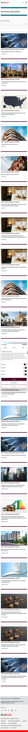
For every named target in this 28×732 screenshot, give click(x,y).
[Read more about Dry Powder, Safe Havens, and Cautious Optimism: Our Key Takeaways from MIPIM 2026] (14, 324)
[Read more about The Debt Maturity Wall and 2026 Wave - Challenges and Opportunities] (14, 575)
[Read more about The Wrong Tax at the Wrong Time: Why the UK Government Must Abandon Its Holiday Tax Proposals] (14, 230)
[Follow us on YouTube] (5, 710)
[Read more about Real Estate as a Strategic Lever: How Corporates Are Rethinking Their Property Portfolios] (14, 639)
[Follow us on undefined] (2, 710)
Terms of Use (14, 727)
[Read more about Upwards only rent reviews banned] (14, 138)
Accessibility (3, 720)
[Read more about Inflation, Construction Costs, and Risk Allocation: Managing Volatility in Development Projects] (14, 479)
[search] (26, 24)
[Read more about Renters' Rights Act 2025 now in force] (14, 168)
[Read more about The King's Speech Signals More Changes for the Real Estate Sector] (14, 76)
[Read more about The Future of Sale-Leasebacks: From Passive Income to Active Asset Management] (14, 387)
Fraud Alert (24, 720)
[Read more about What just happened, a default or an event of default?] (14, 449)
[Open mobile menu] (26, 2)
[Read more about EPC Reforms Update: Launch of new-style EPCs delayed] (14, 355)
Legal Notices (3, 723)
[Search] (23, 2)
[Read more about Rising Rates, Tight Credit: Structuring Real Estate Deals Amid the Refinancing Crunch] (14, 418)
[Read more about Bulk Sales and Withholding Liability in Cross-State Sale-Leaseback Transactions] (14, 107)
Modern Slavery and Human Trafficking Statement (11, 725)
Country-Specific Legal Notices (14, 720)
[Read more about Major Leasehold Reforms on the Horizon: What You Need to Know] (14, 543)
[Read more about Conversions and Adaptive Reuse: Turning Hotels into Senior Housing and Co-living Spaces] (14, 198)
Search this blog (5, 21)
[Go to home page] (5, 2)
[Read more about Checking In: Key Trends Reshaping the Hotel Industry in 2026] (14, 261)
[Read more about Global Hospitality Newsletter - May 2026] (14, 45)
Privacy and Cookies (5, 727)
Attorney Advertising (12, 723)
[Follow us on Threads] (16, 710)
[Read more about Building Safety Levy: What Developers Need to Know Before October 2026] (14, 293)
